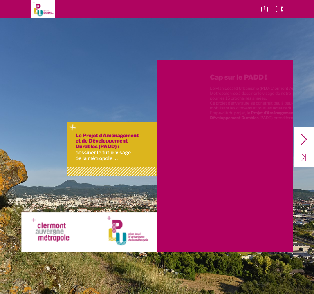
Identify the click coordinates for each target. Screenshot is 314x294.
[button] (23, 9)
